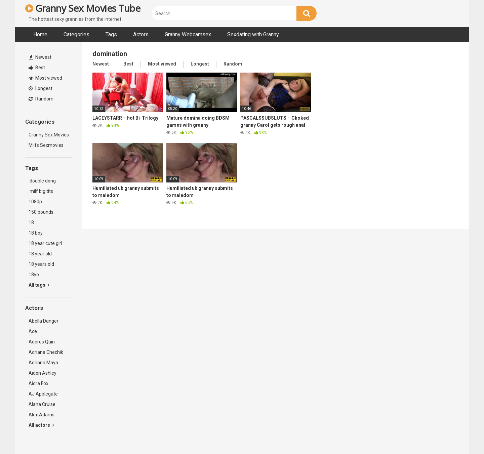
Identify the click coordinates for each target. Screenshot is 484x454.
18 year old (40, 253)
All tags (39, 285)
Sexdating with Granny (253, 34)
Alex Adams (41, 414)
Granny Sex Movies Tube (82, 8)
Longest (40, 88)
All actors (41, 425)
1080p (35, 201)
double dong (42, 180)
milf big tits (41, 191)
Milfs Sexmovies (46, 145)
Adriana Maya (43, 362)
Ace (33, 331)
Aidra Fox (38, 383)
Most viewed (45, 78)
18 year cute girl (45, 243)
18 (31, 222)
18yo (34, 274)
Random (41, 98)
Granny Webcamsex (188, 34)
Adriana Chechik (46, 352)
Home (40, 34)
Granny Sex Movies (49, 134)
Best (37, 67)
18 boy (36, 233)
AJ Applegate (43, 394)
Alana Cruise (42, 404)
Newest (40, 57)
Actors (141, 34)
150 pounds (41, 212)
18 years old (41, 264)
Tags (111, 34)
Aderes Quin (42, 341)
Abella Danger (43, 321)
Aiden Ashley (42, 373)
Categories (76, 34)
